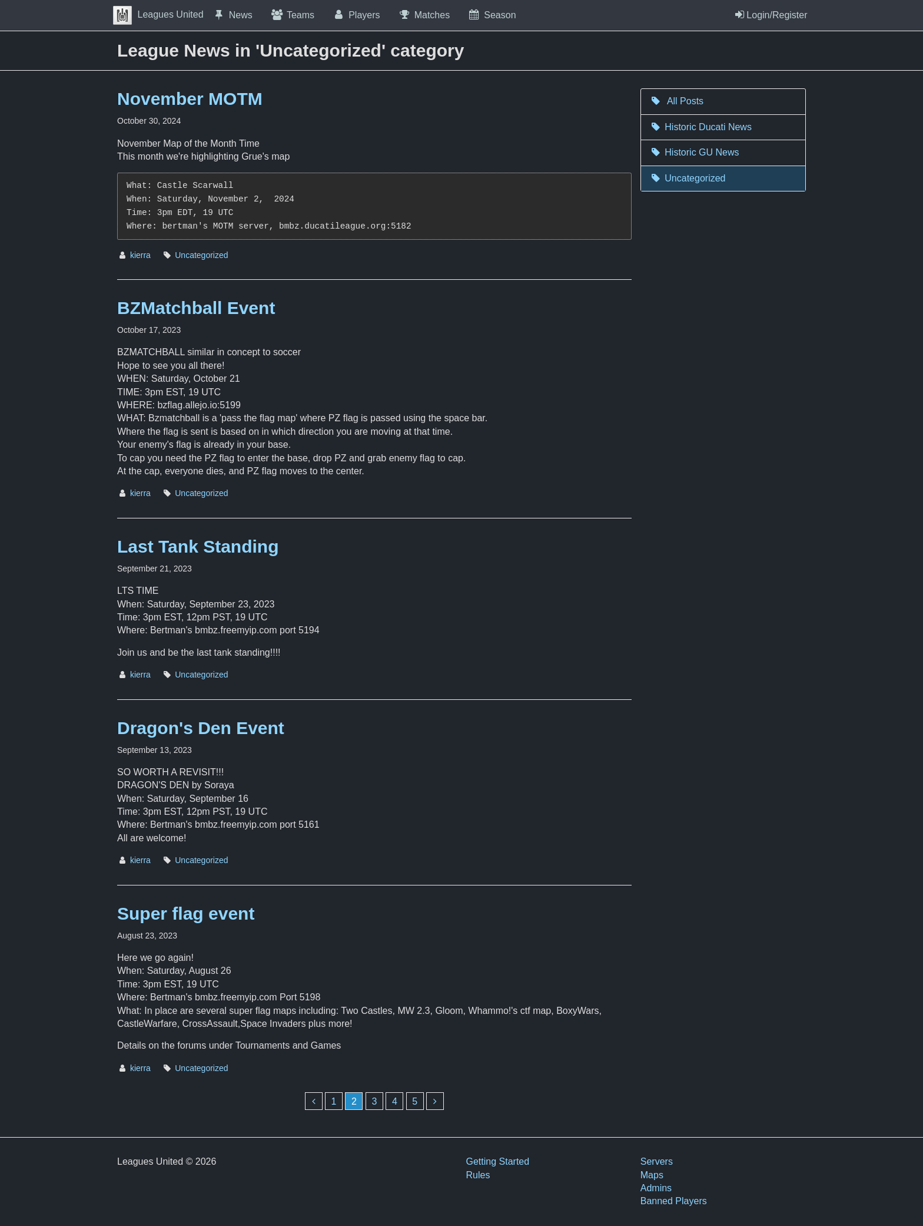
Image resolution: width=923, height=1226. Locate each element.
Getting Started (498, 1161)
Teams (292, 14)
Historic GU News (694, 152)
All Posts (676, 101)
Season (491, 14)
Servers (656, 1161)
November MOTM (190, 98)
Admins (656, 1188)
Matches (424, 14)
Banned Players (673, 1201)
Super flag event (185, 913)
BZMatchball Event (196, 308)
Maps (651, 1175)
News (233, 14)
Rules (478, 1175)
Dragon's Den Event (200, 728)
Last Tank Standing (197, 546)
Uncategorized (201, 255)
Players (356, 14)
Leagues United (158, 14)
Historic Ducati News (701, 127)
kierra (140, 255)
